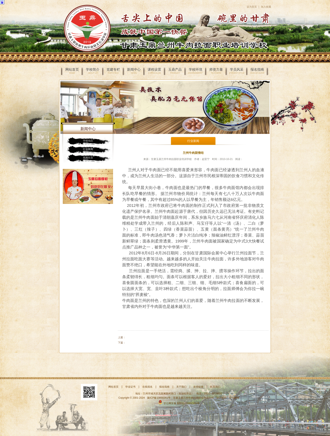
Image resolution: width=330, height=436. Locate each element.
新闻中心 (134, 71)
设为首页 (252, 6)
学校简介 (92, 71)
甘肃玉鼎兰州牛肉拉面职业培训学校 (193, 397)
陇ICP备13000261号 (158, 397)
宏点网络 (234, 397)
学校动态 (88, 140)
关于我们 (181, 386)
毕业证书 (130, 386)
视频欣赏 (88, 157)
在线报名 (147, 386)
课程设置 (154, 71)
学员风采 (236, 71)
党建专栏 (113, 71)
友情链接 (198, 386)
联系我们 (215, 386)
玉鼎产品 (175, 71)
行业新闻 (88, 149)
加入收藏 (266, 6)
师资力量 (216, 71)
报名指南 (257, 71)
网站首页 (72, 71)
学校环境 (196, 71)
